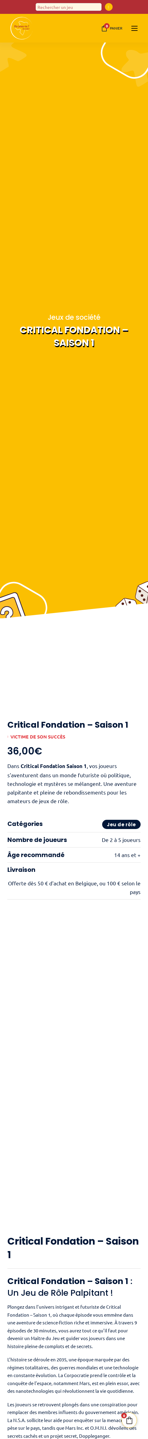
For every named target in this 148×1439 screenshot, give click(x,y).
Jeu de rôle (121, 825)
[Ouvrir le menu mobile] (134, 28)
